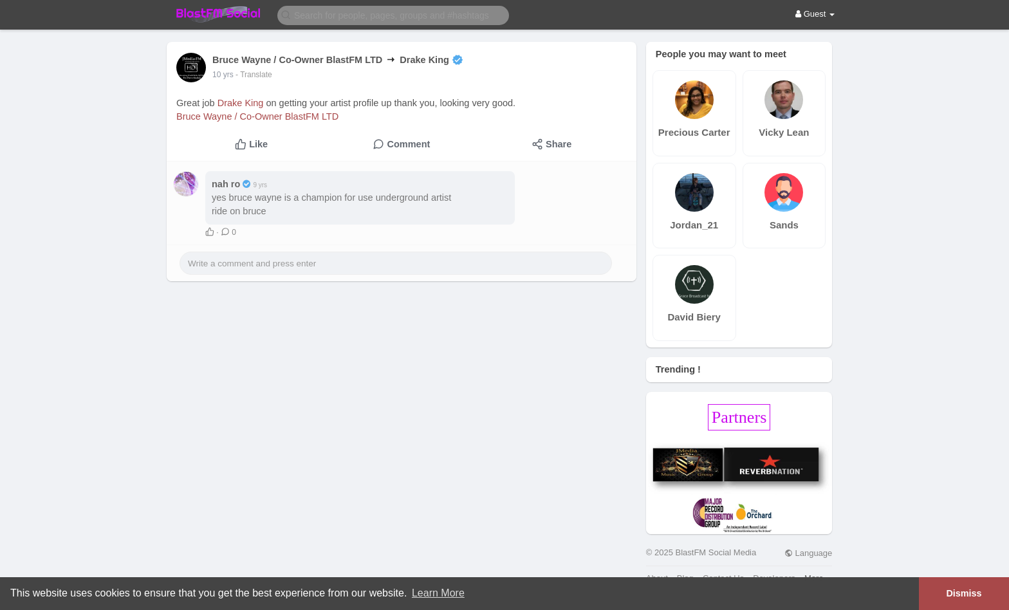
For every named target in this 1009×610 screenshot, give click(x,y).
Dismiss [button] (963, 593)
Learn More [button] (438, 592)
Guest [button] (815, 14)
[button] (393, 14)
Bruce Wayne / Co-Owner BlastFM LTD (257, 116)
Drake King (241, 103)
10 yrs (223, 74)
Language (808, 553)
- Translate (254, 74)
